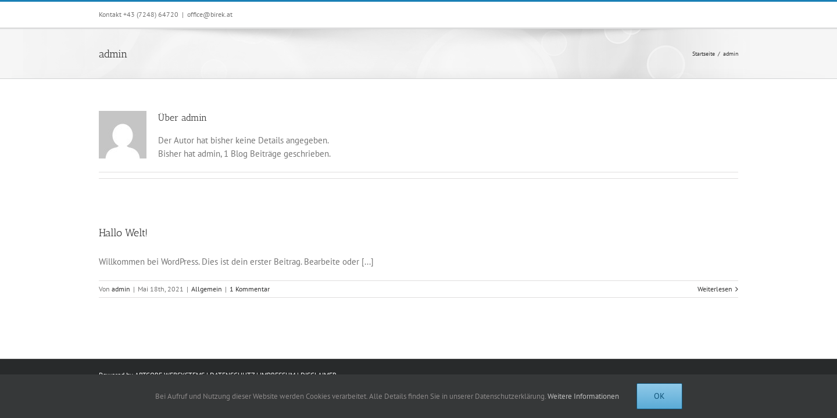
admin (121, 288)
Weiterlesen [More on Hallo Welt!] (715, 288)
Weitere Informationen (583, 396)
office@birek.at (210, 14)
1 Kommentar (250, 288)
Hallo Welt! (123, 232)
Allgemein (206, 288)
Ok (659, 396)
